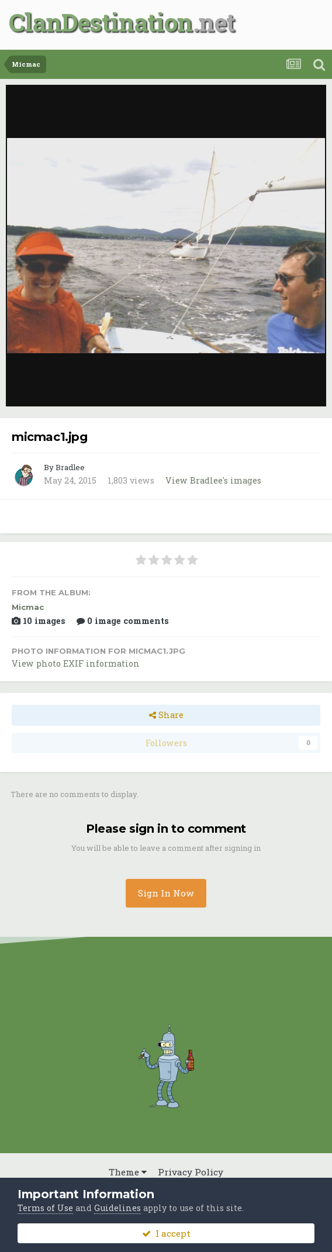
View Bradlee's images (213, 480)
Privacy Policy (190, 1172)
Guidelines (117, 1207)
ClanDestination (101, 22)
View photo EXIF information (76, 663)
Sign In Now (166, 893)
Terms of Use (45, 1207)
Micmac (28, 607)
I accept (166, 1233)
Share (166, 715)
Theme (128, 1172)
